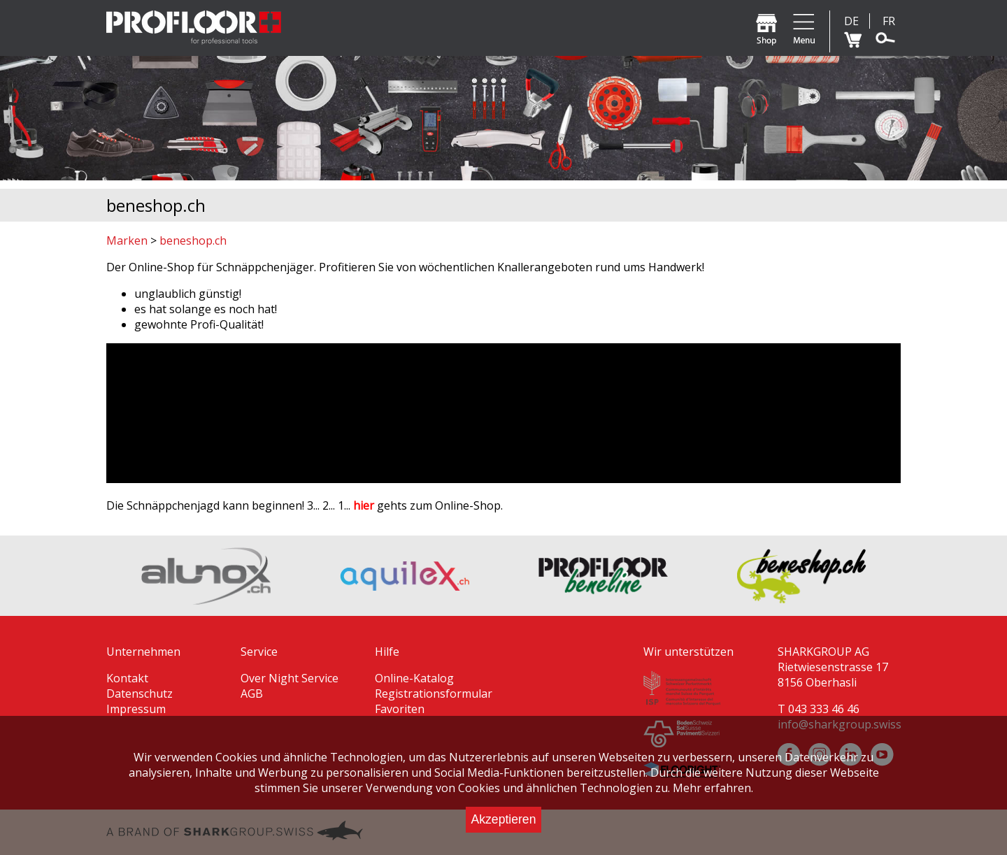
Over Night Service (289, 678)
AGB (252, 693)
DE (851, 21)
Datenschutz (139, 693)
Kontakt (127, 678)
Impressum (136, 709)
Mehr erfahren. (713, 788)
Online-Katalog (414, 678)
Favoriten (399, 709)
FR (889, 21)
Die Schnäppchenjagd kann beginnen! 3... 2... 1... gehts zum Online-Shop (303, 505)
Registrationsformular (433, 693)
